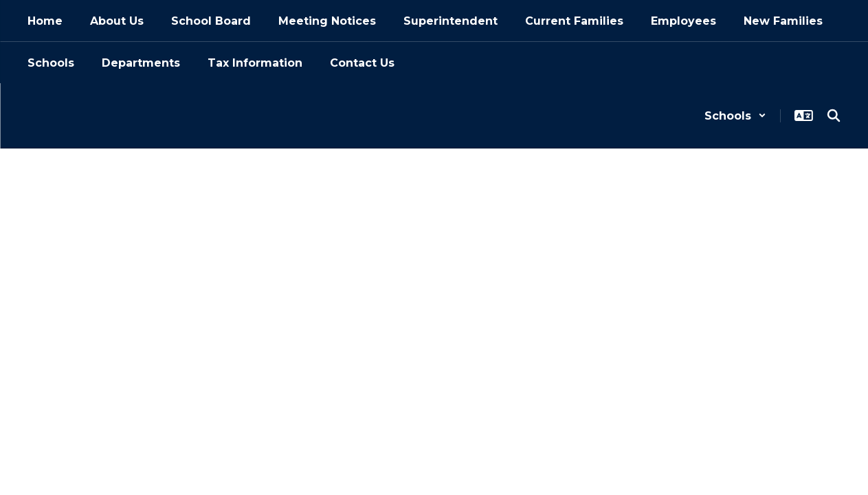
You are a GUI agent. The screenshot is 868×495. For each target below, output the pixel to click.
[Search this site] (834, 115)
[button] (735, 115)
